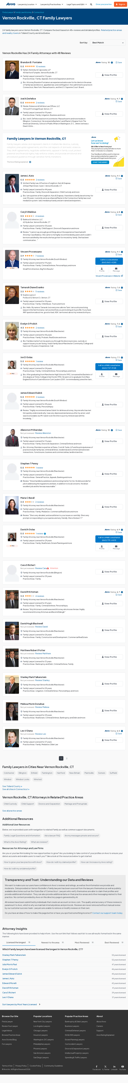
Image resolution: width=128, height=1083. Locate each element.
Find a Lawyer (7, 1020)
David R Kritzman (29, 587)
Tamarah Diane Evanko (32, 285)
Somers (102, 768)
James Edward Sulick (31, 390)
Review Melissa (42, 702)
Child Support (28, 799)
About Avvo (101, 1020)
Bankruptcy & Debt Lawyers (76, 1020)
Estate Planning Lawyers (75, 1038)
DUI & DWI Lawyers (72, 1033)
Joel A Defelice (28, 98)
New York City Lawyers (42, 1020)
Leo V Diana (26, 726)
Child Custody (10, 799)
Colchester (9, 768)
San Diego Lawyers (41, 1056)
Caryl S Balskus (28, 210)
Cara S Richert (28, 561)
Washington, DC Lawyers (43, 1038)
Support (99, 1029)
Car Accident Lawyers (74, 1042)
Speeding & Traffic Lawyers (76, 1056)
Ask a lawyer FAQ (53, 831)
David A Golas (27, 525)
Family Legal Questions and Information (22, 831)
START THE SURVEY (100, 161)
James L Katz (27, 174)
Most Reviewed (85, 941)
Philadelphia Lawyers (42, 1042)
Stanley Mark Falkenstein (33, 672)
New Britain (75, 768)
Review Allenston (43, 430)
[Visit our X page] (106, 1066)
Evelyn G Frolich (28, 321)
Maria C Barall (27, 494)
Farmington (47, 768)
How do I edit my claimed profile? (62, 857)
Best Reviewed (114, 941)
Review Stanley (42, 675)
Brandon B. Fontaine (31, 62)
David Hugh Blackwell (32, 619)
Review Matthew (43, 649)
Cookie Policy (35, 1064)
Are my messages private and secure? (82, 831)
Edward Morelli (9, 981)
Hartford (62, 768)
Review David (41, 622)
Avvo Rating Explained (105, 1033)
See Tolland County (11, 781)
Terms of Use (7, 1064)
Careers (99, 1024)
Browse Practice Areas (11, 1033)
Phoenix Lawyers (40, 1047)
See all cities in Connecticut (15, 784)
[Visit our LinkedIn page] (115, 1066)
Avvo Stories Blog (9, 1038)
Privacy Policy (20, 1064)
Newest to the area (53, 941)
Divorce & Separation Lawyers (77, 1047)
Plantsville (90, 768)
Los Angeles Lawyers (41, 1024)
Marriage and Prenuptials (77, 799)
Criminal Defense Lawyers (75, 1029)
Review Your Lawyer (10, 1024)
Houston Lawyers (40, 1033)
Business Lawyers (72, 1024)
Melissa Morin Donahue (32, 699)
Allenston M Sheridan (31, 427)
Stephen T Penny (29, 460)
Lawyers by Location (27, 4)
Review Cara (41, 564)
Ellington (23, 768)
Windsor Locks (23, 775)
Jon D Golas (26, 354)
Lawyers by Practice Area (52, 4)
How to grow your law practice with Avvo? (23, 857)
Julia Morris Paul (9, 963)
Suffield (114, 768)
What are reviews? (39, 837)
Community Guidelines (53, 1064)
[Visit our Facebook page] (98, 1066)
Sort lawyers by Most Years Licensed (21, 1003)
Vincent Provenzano (31, 250)
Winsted (38, 775)
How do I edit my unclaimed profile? (20, 864)
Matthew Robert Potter (32, 645)
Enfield (35, 768)
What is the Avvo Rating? (15, 837)
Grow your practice (105, 4)
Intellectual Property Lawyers (77, 1051)
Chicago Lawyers (40, 1029)
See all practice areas (12, 806)
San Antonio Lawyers (41, 1051)
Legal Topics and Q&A (77, 4)
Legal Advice (7, 1029)
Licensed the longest (19, 941)
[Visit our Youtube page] (122, 1066)
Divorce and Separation (50, 799)
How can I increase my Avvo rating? (98, 857)
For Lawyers (7, 1042)
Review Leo (40, 729)
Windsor (8, 775)
